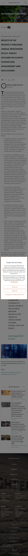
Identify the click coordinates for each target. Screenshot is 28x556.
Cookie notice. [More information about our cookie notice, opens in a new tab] (14, 282)
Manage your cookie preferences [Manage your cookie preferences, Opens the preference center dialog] (15, 294)
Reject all (14, 290)
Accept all (14, 287)
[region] (14, 278)
